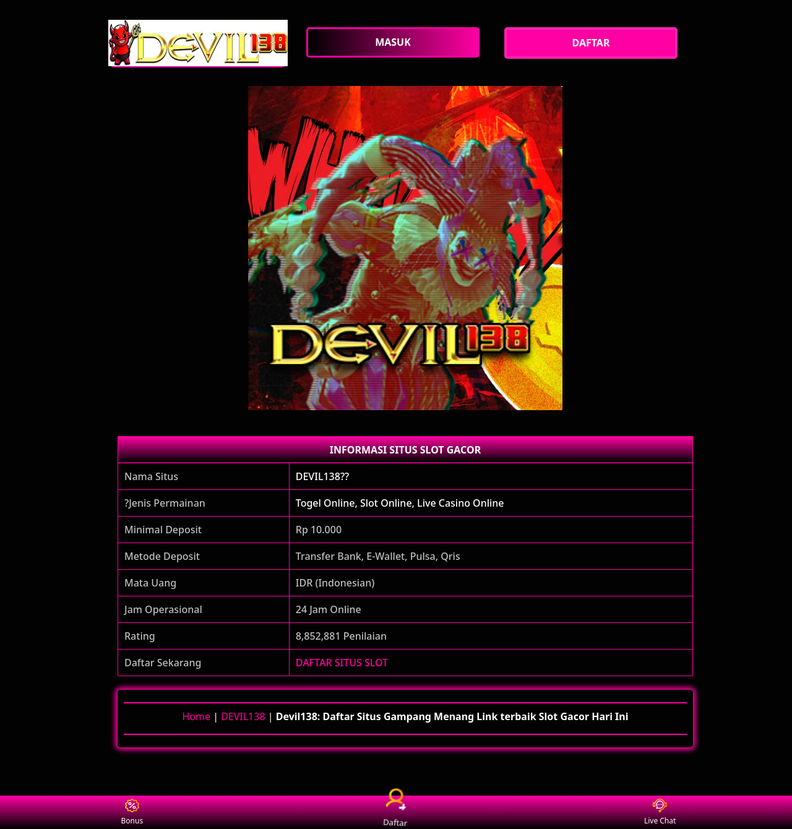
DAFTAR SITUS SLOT (342, 662)
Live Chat (660, 813)
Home (196, 716)
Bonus (132, 813)
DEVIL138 (243, 716)
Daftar (396, 812)
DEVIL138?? (322, 476)
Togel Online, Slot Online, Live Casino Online (400, 503)
